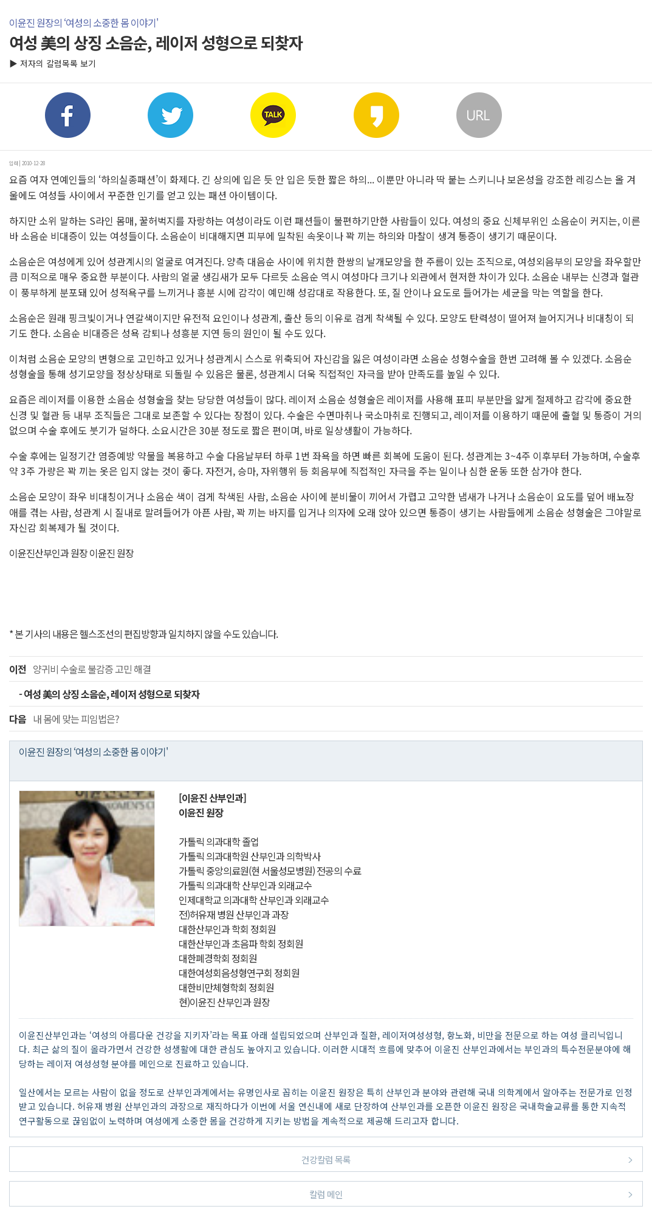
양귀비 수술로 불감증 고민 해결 (80, 669)
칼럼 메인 (471, 1193)
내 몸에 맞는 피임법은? (64, 718)
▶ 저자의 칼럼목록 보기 (52, 63)
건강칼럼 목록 (467, 1158)
